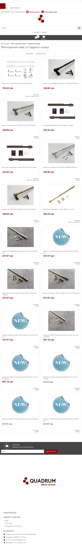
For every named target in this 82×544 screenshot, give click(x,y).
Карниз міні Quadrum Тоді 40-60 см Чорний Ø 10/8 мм (60, 83)
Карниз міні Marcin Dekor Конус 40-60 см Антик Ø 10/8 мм (60, 252)
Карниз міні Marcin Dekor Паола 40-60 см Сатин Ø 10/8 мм (61, 420)
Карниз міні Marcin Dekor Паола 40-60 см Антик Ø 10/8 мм (20, 336)
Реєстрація (7, 523)
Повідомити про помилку (12, 526)
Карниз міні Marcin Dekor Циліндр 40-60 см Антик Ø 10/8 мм (19, 294)
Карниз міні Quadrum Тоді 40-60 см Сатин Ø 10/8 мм (19, 125)
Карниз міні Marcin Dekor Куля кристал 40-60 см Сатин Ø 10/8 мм (61, 336)
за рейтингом (40, 54)
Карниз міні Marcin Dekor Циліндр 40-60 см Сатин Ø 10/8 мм (60, 378)
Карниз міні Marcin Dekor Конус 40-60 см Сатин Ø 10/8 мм (19, 252)
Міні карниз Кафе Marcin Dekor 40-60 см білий (17, 83)
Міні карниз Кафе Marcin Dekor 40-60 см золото (58, 209)
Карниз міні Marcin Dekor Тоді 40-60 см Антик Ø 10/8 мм (61, 293)
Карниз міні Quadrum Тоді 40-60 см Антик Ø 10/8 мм (19, 209)
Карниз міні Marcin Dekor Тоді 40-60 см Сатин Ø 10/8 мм (20, 419)
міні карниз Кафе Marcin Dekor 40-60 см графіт (58, 125)
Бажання (44, 37)
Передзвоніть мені (50, 12)
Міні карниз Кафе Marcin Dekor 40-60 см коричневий (19, 167)
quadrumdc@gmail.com (18, 540)
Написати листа (34, 12)
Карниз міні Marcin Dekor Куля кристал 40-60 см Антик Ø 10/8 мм (20, 378)
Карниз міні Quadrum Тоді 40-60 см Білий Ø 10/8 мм (60, 167)
